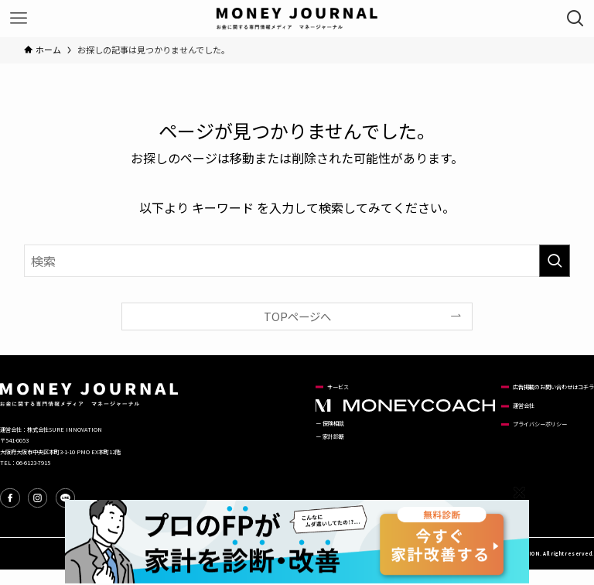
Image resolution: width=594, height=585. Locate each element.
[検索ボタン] (575, 18)
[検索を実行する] (554, 261)
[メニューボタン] (18, 18)
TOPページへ (297, 316)
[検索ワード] (297, 261)
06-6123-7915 (33, 463)
